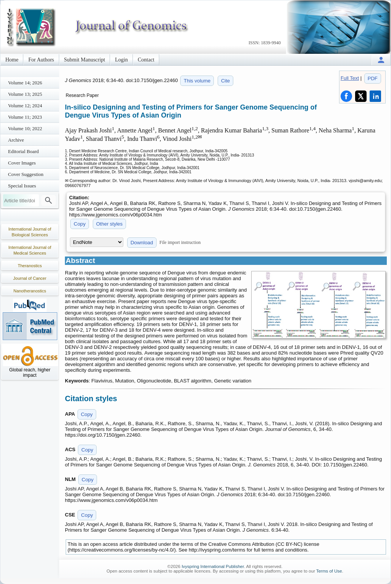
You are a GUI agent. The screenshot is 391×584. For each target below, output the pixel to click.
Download (142, 242)
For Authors (41, 60)
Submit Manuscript (84, 60)
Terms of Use (329, 571)
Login (121, 60)
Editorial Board (23, 151)
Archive (16, 140)
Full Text (350, 78)
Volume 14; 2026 (25, 83)
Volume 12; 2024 (25, 105)
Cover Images (22, 163)
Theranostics (30, 265)
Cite (225, 81)
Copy (80, 224)
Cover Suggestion (26, 174)
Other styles (109, 224)
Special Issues (22, 186)
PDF (373, 78)
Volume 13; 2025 (25, 94)
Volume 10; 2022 (25, 128)
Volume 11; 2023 (25, 117)
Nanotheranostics (29, 291)
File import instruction (180, 242)
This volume (197, 81)
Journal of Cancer (30, 278)
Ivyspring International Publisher (213, 566)
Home (11, 60)
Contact (146, 60)
